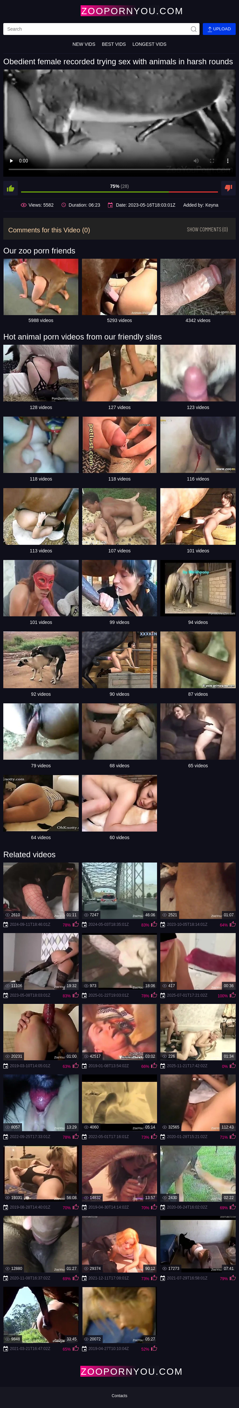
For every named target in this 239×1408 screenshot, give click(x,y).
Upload (219, 29)
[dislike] (228, 188)
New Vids (83, 44)
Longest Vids (149, 44)
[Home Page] (119, 10)
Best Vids (114, 44)
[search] (101, 29)
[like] (10, 188)
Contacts (119, 1395)
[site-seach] (193, 29)
